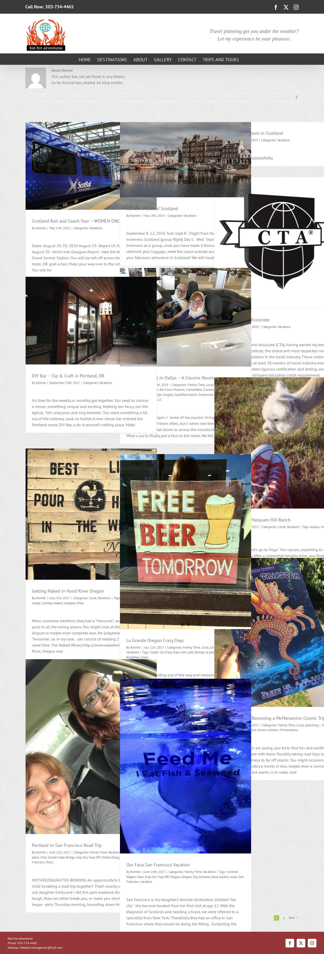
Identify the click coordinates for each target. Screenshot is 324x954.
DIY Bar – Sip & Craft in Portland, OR (68, 376)
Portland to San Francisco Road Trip (67, 845)
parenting (311, 725)
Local (281, 527)
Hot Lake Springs (192, 652)
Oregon (175, 877)
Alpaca (314, 527)
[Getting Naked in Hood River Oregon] (91, 514)
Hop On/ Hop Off (88, 857)
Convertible (194, 389)
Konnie (41, 228)
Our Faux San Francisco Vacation (158, 865)
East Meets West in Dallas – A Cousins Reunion (172, 378)
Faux (140, 877)
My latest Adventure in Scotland (252, 133)
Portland (204, 877)
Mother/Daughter (113, 857)
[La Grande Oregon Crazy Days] (185, 541)
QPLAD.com (55, 947)
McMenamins (289, 730)
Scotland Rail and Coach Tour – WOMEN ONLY (77, 221)
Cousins (208, 389)
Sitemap (13, 947)
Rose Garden (220, 877)
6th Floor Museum (172, 389)
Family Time (196, 385)
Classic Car (157, 652)
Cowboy (47, 603)
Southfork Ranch (185, 395)
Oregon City (189, 877)
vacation (146, 882)
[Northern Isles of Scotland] (185, 159)
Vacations (95, 228)
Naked (58, 603)
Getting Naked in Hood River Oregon (68, 591)
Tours (49, 862)
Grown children (267, 730)
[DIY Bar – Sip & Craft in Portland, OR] (91, 320)
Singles (168, 395)
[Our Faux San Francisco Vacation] (185, 766)
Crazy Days (172, 652)
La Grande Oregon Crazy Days (155, 640)
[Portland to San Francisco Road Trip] (91, 746)
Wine (80, 603)
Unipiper (69, 603)
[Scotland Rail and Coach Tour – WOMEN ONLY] (91, 166)
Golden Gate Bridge (61, 857)
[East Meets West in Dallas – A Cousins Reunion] (185, 317)
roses (233, 877)
